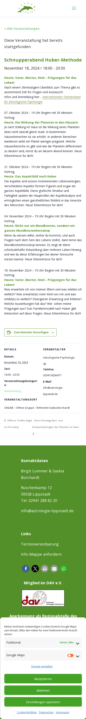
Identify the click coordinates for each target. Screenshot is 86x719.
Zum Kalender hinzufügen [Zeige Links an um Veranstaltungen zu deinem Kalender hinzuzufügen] (31, 332)
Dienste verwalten (42, 666)
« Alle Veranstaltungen (22, 29)
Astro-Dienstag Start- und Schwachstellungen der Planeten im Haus (55, 424)
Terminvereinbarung (40, 544)
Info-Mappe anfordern (41, 554)
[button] (25, 568)
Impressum (62, 712)
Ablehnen (43, 690)
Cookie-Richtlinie (27, 712)
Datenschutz (46, 712)
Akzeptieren (43, 679)
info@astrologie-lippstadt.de (47, 510)
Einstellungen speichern (43, 702)
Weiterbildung (12, 391)
